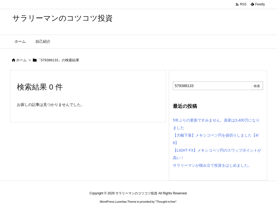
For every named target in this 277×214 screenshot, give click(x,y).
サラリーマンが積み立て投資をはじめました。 (212, 165)
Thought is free (165, 201)
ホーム (21, 60)
